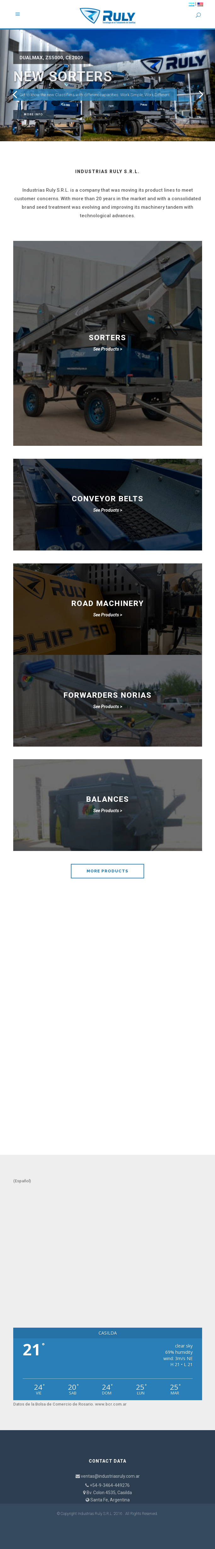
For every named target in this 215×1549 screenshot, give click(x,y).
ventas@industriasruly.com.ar (110, 1476)
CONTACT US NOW (107, 1113)
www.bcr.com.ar (111, 1404)
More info (33, 114)
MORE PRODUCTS (107, 871)
